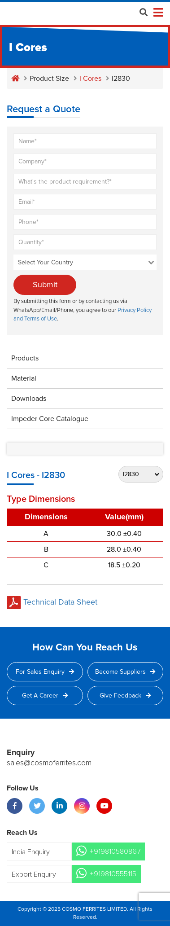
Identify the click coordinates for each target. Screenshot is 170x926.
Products (25, 358)
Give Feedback (125, 695)
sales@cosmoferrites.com (49, 763)
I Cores (90, 78)
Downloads (28, 398)
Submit (45, 285)
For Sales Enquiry (45, 672)
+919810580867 (115, 851)
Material (23, 378)
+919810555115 (113, 874)
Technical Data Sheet (52, 602)
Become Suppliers (125, 672)
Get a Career (45, 695)
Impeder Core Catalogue (49, 418)
